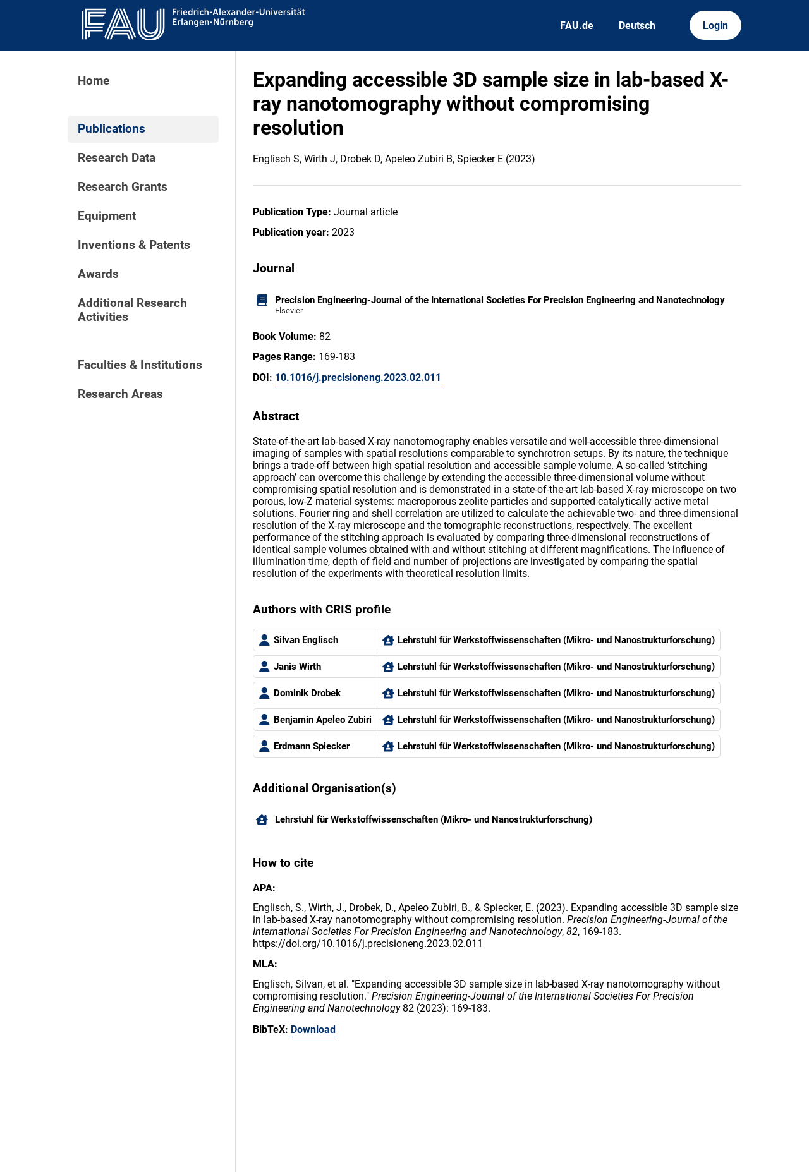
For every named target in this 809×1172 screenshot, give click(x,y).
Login (715, 26)
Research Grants (122, 187)
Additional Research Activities (132, 310)
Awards (98, 274)
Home (93, 81)
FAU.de (576, 26)
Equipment (107, 216)
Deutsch (637, 26)
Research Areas (120, 394)
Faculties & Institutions (140, 365)
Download (313, 1030)
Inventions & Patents (134, 245)
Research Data (116, 158)
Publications (111, 129)
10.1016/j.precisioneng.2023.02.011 (358, 378)
